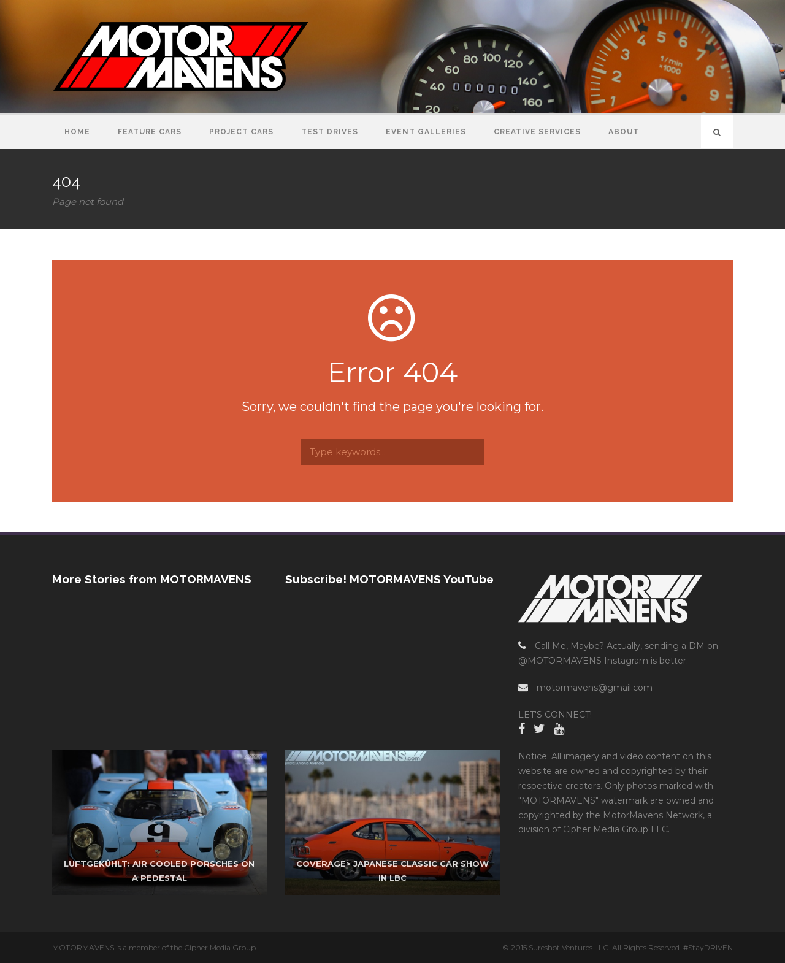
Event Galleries (426, 132)
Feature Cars (150, 132)
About (623, 132)
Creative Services (537, 132)
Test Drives (329, 132)
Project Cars (241, 132)
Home (77, 132)
